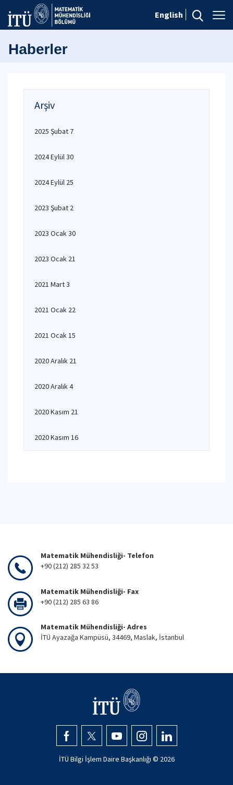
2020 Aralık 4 (53, 386)
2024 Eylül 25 (53, 182)
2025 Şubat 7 (53, 131)
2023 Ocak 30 (55, 233)
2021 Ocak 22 (55, 309)
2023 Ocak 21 (55, 258)
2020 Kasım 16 (56, 437)
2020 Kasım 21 (56, 411)
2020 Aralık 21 (55, 360)
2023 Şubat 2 (53, 207)
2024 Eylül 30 (53, 156)
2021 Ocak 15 (55, 335)
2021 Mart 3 (52, 284)
